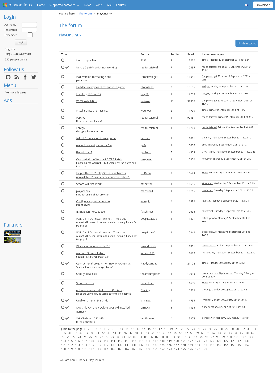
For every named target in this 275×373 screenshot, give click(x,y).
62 (213, 333)
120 (176, 341)
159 (70, 349)
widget (205, 86)
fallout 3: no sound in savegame (96, 138)
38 (80, 333)
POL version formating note (93, 77)
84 (140, 337)
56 (180, 333)
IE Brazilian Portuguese (90, 211)
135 (91, 345)
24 (199, 329)
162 (91, 349)
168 (134, 349)
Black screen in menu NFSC (93, 246)
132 (70, 345)
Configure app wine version (93, 201)
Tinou (205, 59)
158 (63, 349)
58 (191, 333)
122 (190, 341)
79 (112, 337)
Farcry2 (80, 117)
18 (165, 329)
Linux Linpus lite (86, 60)
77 (101, 337)
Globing (145, 290)
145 (162, 345)
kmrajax (145, 300)
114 (134, 341)
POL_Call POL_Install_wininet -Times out (101, 218)
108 (91, 341)
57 (186, 333)
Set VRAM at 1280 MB (90, 318)
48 (136, 333)
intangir (145, 201)
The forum (85, 13)
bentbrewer (148, 318)
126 (219, 341)
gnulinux (146, 152)
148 (183, 345)
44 (114, 333)
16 (154, 329)
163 (98, 349)
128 (233, 341)
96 (206, 337)
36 (69, 333)
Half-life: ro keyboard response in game (100, 87)
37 (75, 333)
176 (190, 349)
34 (254, 329)
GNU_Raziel (208, 151)
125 (211, 341)
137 (106, 345)
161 (84, 349)
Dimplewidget (149, 77)
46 (125, 333)
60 (202, 333)
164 (106, 349)
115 (141, 341)
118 (162, 341)
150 (197, 345)
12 (132, 329)
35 (64, 333)
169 (141, 349)
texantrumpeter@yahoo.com (217, 273)
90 (173, 337)
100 (229, 337)
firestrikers (147, 283)
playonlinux (17, 5)
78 (106, 337)
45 (119, 333)
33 (248, 329)
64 (224, 333)
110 (106, 341)
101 (236, 337)
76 (95, 337)
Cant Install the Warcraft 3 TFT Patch (99, 159)
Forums (121, 5)
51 (152, 333)
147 (176, 345)
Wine (99, 5)
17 (160, 329)
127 (226, 341)
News (87, 5)
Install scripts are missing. (92, 110)
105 (70, 341)
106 (77, 341)
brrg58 (145, 94)
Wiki (109, 5)
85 (145, 337)
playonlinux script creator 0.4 (94, 145)
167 (127, 349)
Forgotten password (18, 53)
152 (211, 345)
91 (178, 337)
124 (204, 341)
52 (158, 333)
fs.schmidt (147, 211)
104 (63, 341)
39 (86, 333)
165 (113, 349)
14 (143, 329)
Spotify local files (86, 274)
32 (243, 329)
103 (250, 337)
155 (233, 345)
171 (155, 349)
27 (215, 329)
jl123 (143, 60)
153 (219, 345)
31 (237, 329)
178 (204, 349)
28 (221, 329)
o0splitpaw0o (149, 218)
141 (134, 345)
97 (212, 337)
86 (151, 337)
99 (223, 337)
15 (149, 329)
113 (127, 341)
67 (241, 333)
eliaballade (147, 87)
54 (169, 333)
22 (187, 329)
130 (247, 341)
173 (169, 349)
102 (243, 337)
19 (171, 329)
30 (232, 329)
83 (134, 337)
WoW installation (86, 101)
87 (156, 337)
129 (240, 341)
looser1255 (147, 253)
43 (108, 333)
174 (176, 349)
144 (155, 345)
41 (97, 333)
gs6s (143, 145)
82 (129, 337)
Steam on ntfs (85, 283)
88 (162, 337)
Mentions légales (15, 92)
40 (92, 333)
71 (68, 337)
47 (130, 333)
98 (217, 337)
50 (147, 333)
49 (141, 333)
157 (247, 345)
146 (169, 345)
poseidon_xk (148, 246)
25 (204, 329)
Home (41, 5)
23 (193, 329)
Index (82, 360)
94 (195, 337)
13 (138, 329)
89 (167, 337)
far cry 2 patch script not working (96, 67)
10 (121, 329)
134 (84, 345)
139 (120, 345)
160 (77, 349)
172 (162, 349)
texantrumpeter (150, 274)
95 (201, 337)
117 (155, 341)
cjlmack (145, 307)
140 (127, 345)
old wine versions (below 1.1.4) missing (100, 290)
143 (148, 345)
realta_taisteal (149, 67)
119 (169, 341)
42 (103, 333)
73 (79, 337)
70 (62, 337)
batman (145, 138)
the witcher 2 (84, 152)
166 (120, 349)
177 (197, 349)
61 (208, 333)
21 (182, 329)
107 (84, 341)
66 (236, 333)
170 (148, 349)
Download (263, 5)
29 (226, 329)
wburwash (147, 110)
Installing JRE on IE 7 (88, 94)
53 (164, 333)
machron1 (147, 191)
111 (113, 341)
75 (90, 337)
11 (127, 329)
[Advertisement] (21, 162)
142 (141, 345)
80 (118, 337)
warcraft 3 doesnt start (90, 253)
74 (84, 337)
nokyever (146, 159)
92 (184, 337)
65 (230, 333)
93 (190, 337)
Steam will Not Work (89, 184)
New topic (247, 43)
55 (175, 333)
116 (148, 341)
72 (73, 337)
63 (219, 333)
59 (197, 333)
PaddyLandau (149, 263)
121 (183, 341)
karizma (145, 101)
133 (77, 345)
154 (226, 345)
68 (247, 333)
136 (98, 345)
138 (113, 345)
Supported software (62, 5)
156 (240, 345)
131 (63, 345)
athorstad (147, 184)
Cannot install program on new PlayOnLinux (103, 263)
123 (197, 341)
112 (120, 341)
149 (190, 345)
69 (252, 333)
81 (123, 337)
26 (210, 329)
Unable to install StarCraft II (93, 300)
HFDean (146, 173)
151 (204, 345)
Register (10, 49)
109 (98, 341)
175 (183, 349)
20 (176, 329)
